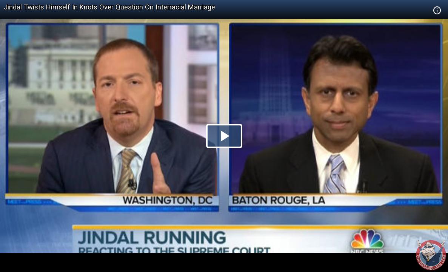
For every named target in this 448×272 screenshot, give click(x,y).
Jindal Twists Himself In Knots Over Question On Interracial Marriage (109, 7)
